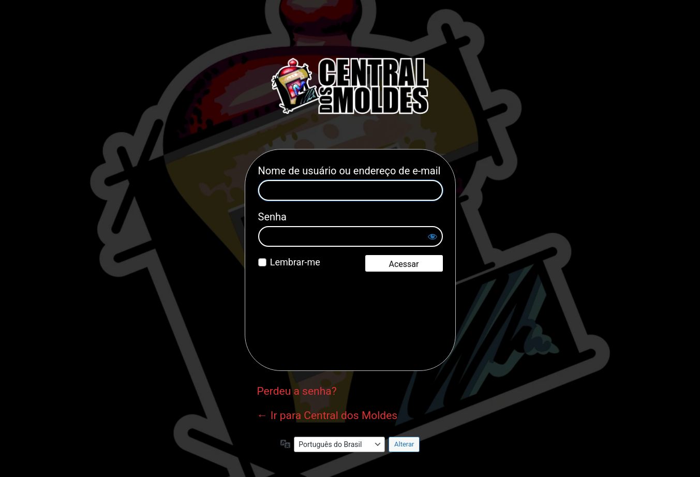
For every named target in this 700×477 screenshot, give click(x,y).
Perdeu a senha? (297, 391)
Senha (272, 217)
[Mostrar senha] (432, 236)
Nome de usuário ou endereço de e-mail (349, 171)
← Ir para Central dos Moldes (327, 415)
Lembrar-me (295, 262)
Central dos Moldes (350, 86)
